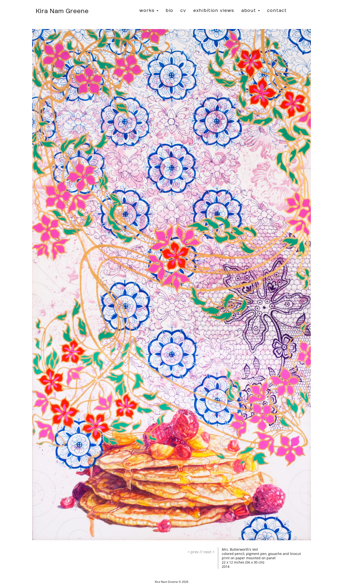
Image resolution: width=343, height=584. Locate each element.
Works (148, 10)
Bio (169, 10)
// (194, 551)
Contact (277, 10)
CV (183, 10)
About (250, 10)
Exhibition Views (213, 10)
